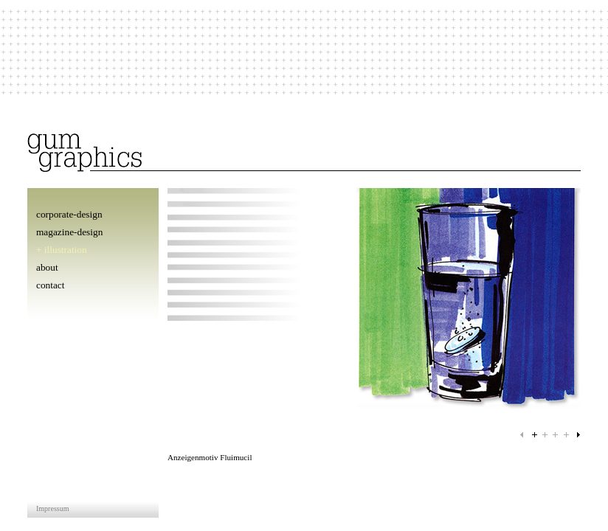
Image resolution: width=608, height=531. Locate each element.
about (47, 267)
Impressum (52, 508)
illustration (65, 249)
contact (50, 285)
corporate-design (69, 214)
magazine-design (69, 231)
